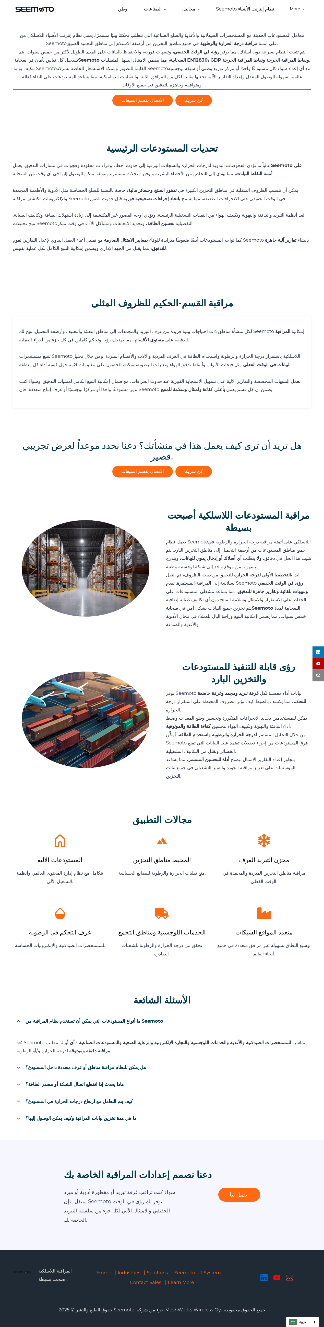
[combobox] (302, 1322)
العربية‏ (298, 1322)
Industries (129, 1273)
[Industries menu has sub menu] (109, 10)
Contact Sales (145, 1282)
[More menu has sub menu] (301, 10)
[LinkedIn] (264, 1278)
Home (104, 1273)
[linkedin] (318, 652)
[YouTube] (277, 1278)
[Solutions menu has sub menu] (145, 10)
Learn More (181, 1282)
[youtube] (318, 663)
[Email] (289, 1278)
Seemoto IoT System (197, 1273)
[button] (162, 1021)
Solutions (157, 1273)
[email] (318, 675)
